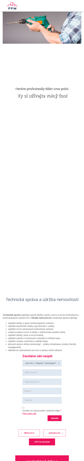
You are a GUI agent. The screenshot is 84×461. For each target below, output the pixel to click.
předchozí (29, 433)
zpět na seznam (42, 442)
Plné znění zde (29, 413)
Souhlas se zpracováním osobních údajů (41, 410)
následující (54, 433)
